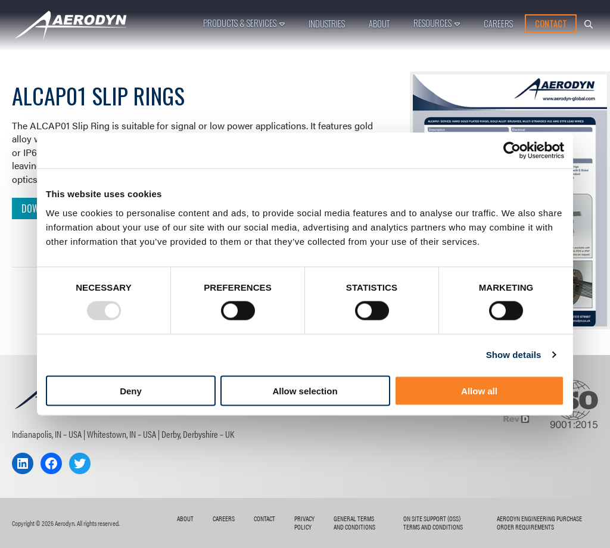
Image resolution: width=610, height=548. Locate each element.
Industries (327, 23)
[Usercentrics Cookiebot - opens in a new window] (512, 151)
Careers (498, 23)
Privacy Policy (304, 522)
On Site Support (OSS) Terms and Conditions (433, 522)
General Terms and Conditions (354, 522)
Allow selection (304, 390)
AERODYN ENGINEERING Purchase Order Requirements (539, 522)
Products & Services (239, 23)
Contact (551, 23)
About (379, 23)
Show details (513, 355)
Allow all (479, 390)
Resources (432, 23)
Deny (131, 390)
